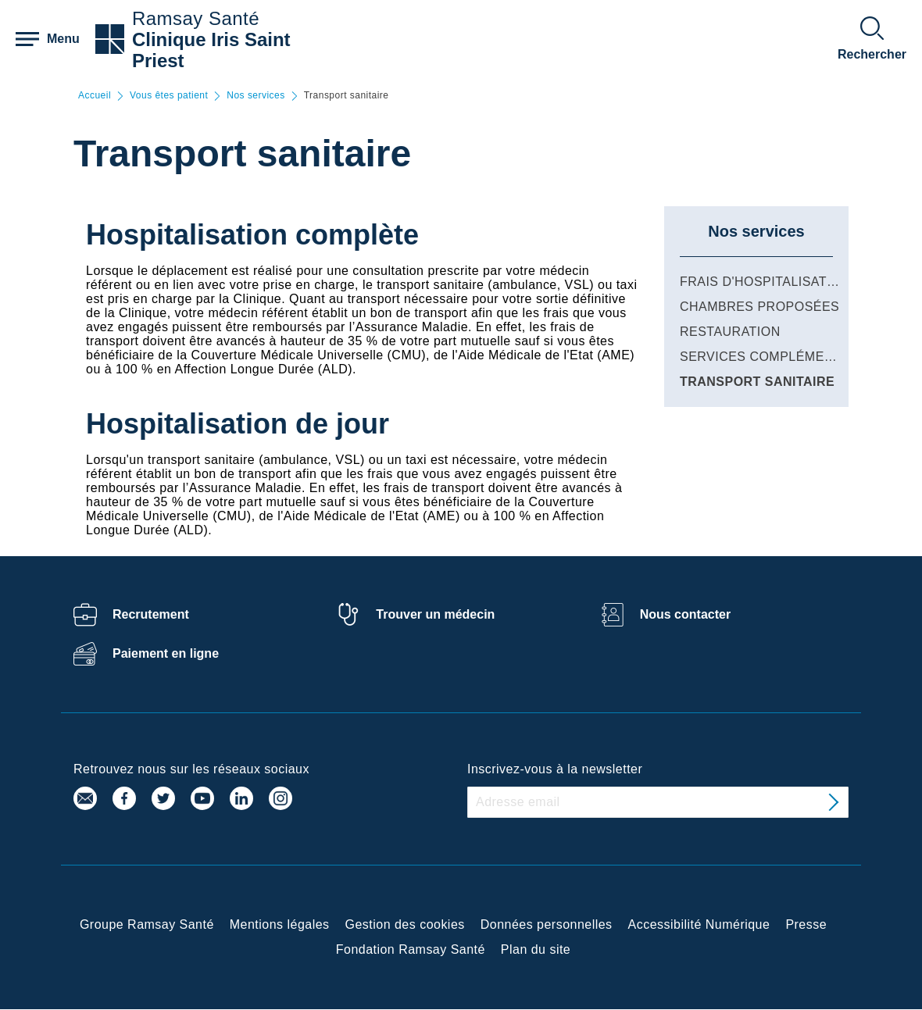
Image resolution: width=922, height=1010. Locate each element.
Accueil (94, 96)
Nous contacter (685, 614)
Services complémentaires (780, 356)
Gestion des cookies (405, 924)
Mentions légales (280, 924)
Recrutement (151, 614)
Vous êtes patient (169, 96)
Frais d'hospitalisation (765, 281)
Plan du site (535, 949)
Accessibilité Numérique (699, 924)
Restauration (730, 331)
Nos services (255, 96)
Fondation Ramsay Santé (410, 949)
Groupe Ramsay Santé (147, 924)
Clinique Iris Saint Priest (211, 50)
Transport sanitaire (757, 381)
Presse (806, 924)
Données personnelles (547, 924)
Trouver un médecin (435, 614)
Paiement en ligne (166, 653)
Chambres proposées (759, 306)
